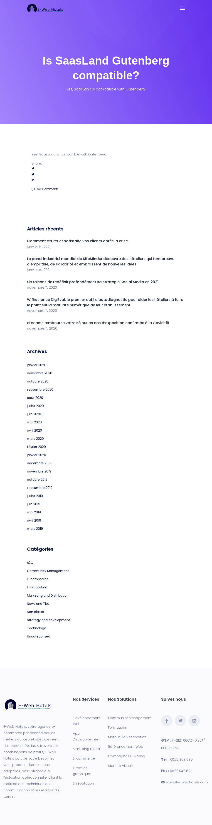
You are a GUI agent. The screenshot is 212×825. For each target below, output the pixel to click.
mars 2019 (35, 528)
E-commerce (38, 579)
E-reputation (37, 587)
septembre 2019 (39, 487)
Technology (36, 628)
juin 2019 (33, 504)
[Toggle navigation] (182, 8)
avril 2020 (34, 430)
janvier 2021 (36, 365)
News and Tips (38, 603)
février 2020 (36, 447)
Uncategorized (38, 636)
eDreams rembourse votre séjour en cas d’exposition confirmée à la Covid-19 (98, 322)
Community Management (48, 571)
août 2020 (35, 397)
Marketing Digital (87, 748)
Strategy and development (48, 620)
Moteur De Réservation (127, 737)
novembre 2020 (39, 373)
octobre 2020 (37, 381)
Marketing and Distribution (48, 595)
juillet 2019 (35, 496)
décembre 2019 (39, 463)
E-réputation (83, 783)
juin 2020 (34, 414)
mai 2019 (34, 512)
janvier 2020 (36, 455)
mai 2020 (34, 422)
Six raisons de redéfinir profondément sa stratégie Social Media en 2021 (92, 282)
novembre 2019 (39, 471)
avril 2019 (34, 520)
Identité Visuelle (121, 765)
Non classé (35, 612)
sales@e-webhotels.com (186, 782)
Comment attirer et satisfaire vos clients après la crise (77, 241)
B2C (30, 562)
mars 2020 (35, 438)
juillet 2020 (35, 406)
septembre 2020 (40, 389)
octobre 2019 (37, 479)
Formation (116, 727)
